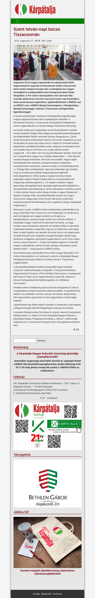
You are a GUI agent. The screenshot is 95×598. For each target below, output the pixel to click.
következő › (52, 398)
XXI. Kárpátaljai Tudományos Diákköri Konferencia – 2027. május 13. (46, 383)
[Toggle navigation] (17, 21)
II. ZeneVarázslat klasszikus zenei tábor (32, 393)
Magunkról (46, 594)
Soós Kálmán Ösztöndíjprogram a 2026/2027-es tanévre (40, 390)
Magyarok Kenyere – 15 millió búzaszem (33, 386)
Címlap (36, 594)
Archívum (57, 594)
